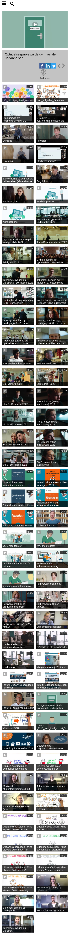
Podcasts (44, 78)
